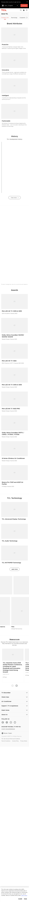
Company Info (5, 17)
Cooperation (23, 17)
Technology (14, 17)
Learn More (24, 895)
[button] (17, 841)
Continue (24, 5)
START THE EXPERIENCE (8, 884)
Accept (20, 898)
